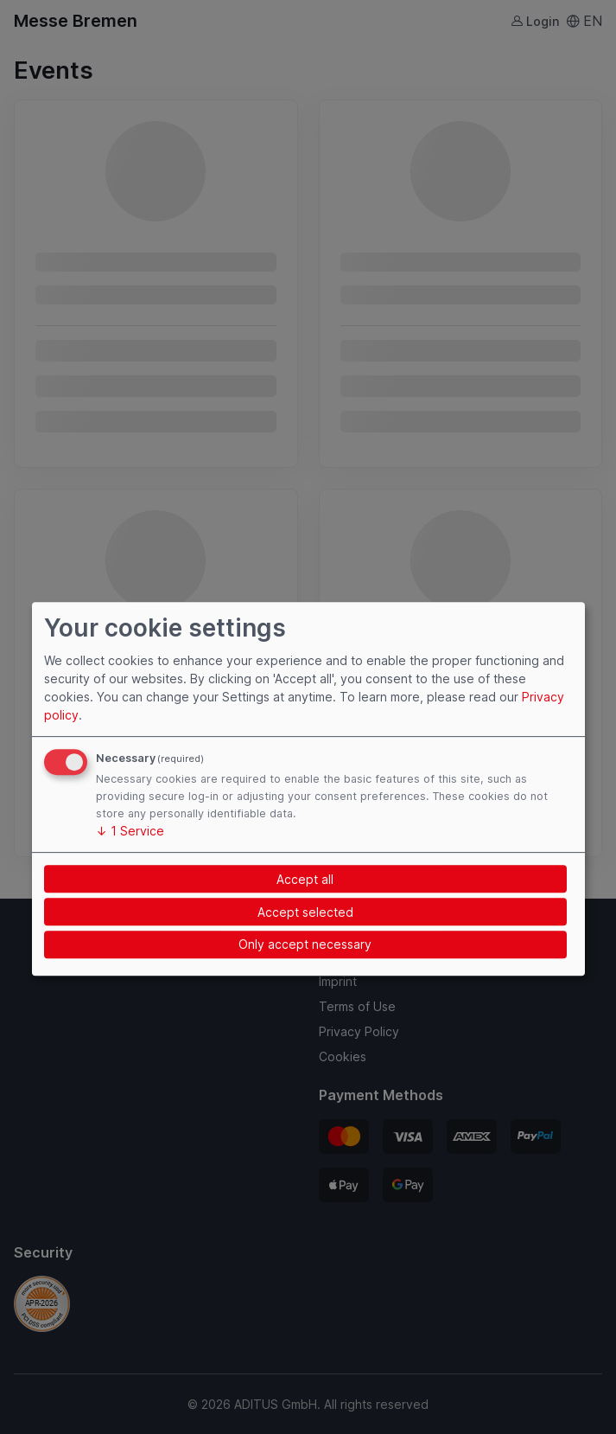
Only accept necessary (305, 945)
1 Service (130, 830)
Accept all (304, 879)
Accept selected (305, 912)
